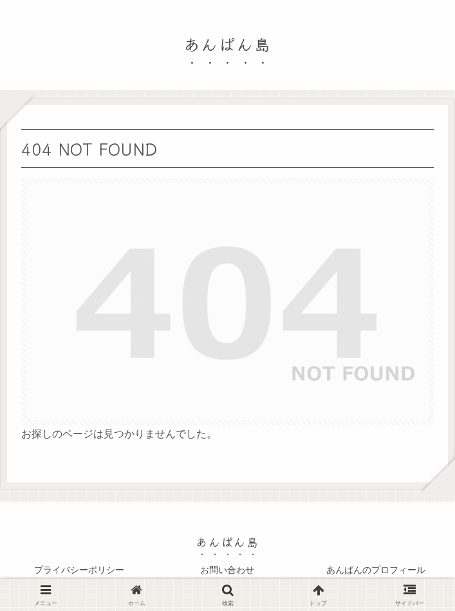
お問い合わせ (227, 570)
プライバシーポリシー (79, 570)
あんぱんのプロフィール (375, 570)
